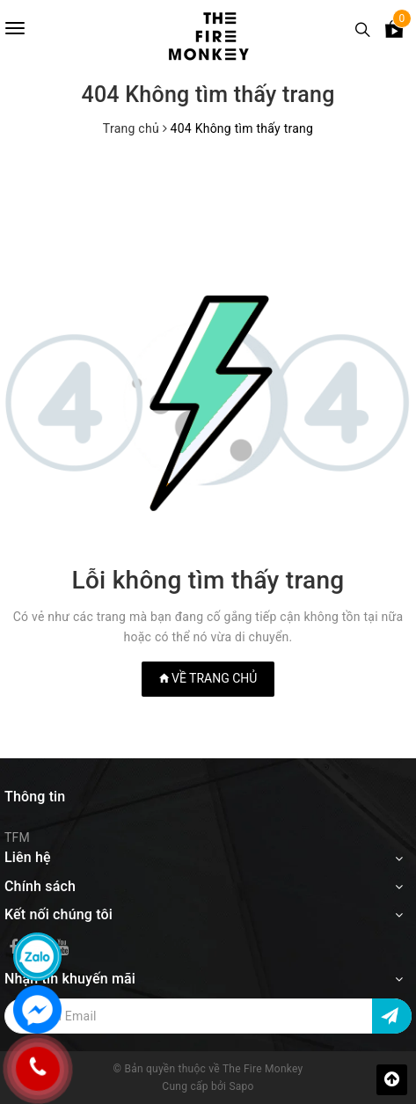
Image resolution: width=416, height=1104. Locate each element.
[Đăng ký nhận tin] (392, 1016)
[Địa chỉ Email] (208, 1016)
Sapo (241, 1086)
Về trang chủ (208, 678)
